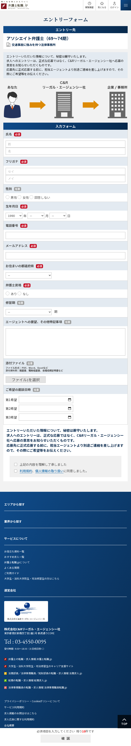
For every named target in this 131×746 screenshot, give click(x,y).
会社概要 (9, 725)
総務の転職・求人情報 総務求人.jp (27, 680)
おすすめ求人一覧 (14, 557)
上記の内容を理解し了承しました (40, 464)
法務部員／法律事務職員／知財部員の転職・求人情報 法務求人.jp (45, 673)
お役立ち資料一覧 (14, 551)
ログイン (114, 7)
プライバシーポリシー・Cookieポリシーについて (32, 701)
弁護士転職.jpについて (17, 562)
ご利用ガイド (11, 573)
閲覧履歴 (89, 7)
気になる (102, 7)
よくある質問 (11, 567)
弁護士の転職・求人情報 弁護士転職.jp (30, 659)
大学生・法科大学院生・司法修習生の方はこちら (31, 578)
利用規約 (26, 471)
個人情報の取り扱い (49, 471)
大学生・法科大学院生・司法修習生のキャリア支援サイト (41, 666)
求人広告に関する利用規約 (19, 719)
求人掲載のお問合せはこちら (20, 713)
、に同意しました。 (51, 471)
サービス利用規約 (14, 707)
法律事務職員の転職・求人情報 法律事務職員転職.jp (37, 687)
